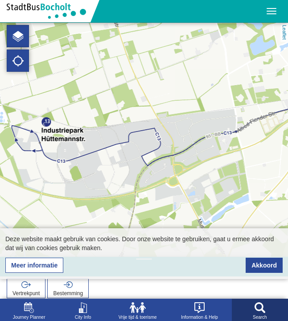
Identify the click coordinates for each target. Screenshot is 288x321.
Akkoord (264, 265)
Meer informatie (34, 265)
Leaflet (284, 32)
